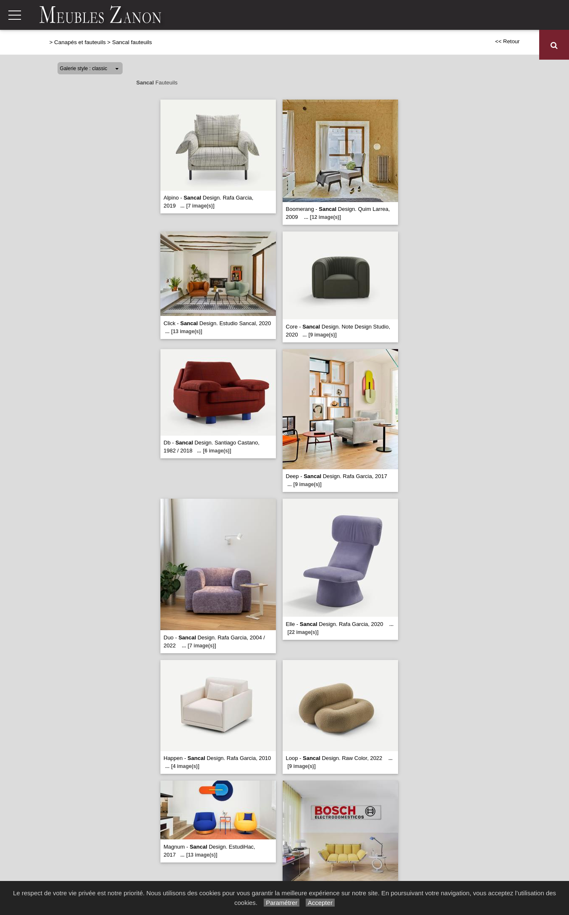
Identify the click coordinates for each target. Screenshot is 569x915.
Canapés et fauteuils (206, 45)
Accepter (320, 902)
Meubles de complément (429, 45)
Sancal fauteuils (132, 42)
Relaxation (265, 45)
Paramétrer (281, 902)
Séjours (303, 45)
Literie (372, 45)
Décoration (494, 45)
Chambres (338, 45)
